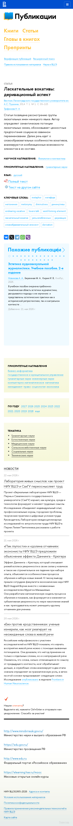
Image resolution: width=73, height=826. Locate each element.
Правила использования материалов (22, 64)
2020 (17, 411)
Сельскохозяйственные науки (28, 447)
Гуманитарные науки (23, 435)
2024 (44, 406)
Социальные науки (22, 451)
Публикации (35, 16)
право (27, 386)
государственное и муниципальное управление (35, 374)
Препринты (17, 47)
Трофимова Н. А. (12, 108)
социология (39, 386)
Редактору (64, 822)
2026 (30, 406)
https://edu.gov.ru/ (16, 744)
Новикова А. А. (16, 278)
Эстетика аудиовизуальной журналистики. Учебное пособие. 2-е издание (35, 268)
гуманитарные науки (19, 378)
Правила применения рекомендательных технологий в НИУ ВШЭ (35, 810)
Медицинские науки (22, 443)
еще (37, 411)
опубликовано (30, 679)
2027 (24, 406)
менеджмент (15, 386)
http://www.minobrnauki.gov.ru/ (23, 731)
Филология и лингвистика (51, 158)
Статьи (30, 30)
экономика (53, 386)
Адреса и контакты (39, 791)
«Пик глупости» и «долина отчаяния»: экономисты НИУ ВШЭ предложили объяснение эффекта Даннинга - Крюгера (35, 551)
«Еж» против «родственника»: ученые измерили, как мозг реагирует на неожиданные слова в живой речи (32, 629)
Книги (11, 30)
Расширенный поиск (44, 58)
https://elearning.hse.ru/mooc (22, 772)
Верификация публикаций (17, 58)
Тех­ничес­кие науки (22, 455)
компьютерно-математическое (26, 382)
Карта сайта (10, 817)
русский (18, 175)
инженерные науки (43, 378)
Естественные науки (23, 439)
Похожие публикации (34, 249)
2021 (10, 411)
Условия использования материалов (24, 797)
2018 (30, 411)
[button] (9, 256)
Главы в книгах (22, 39)
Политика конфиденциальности (21, 802)
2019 (24, 411)
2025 (37, 406)
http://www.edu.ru (15, 758)
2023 (50, 406)
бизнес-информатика (20, 371)
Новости (11, 469)
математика (52, 382)
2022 (57, 406)
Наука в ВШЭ (50, 64)
